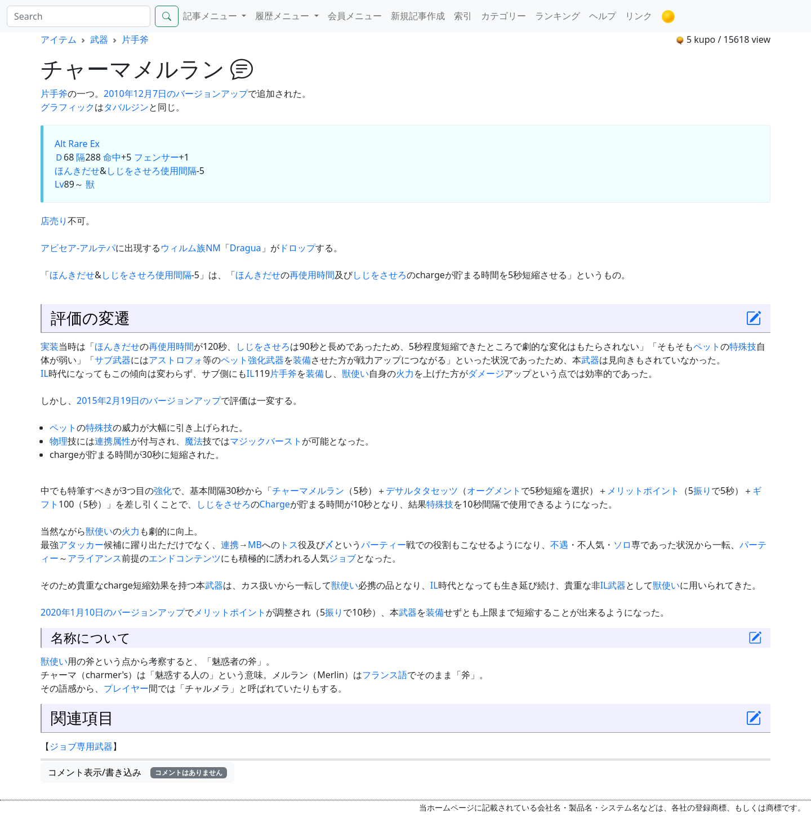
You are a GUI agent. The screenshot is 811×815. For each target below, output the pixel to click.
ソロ (622, 544)
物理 (59, 441)
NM (213, 248)
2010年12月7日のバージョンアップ (176, 93)
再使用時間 (312, 275)
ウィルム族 (183, 248)
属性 (122, 441)
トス (289, 544)
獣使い (355, 373)
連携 (104, 441)
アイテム (59, 39)
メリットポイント (643, 490)
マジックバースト (266, 441)
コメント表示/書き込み (137, 772)
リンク (638, 16)
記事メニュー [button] (211, 16)
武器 (99, 39)
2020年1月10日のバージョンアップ (113, 612)
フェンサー (156, 157)
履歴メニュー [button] (283, 16)
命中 (112, 157)
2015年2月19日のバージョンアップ (149, 400)
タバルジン (126, 107)
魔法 (194, 441)
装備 (302, 360)
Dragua (245, 248)
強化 (257, 360)
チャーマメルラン (308, 490)
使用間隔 (179, 170)
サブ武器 (113, 360)
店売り (54, 221)
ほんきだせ (77, 170)
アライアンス (95, 558)
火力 (405, 373)
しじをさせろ (133, 170)
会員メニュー (355, 16)
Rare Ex (84, 143)
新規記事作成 (418, 16)
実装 (50, 346)
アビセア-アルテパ (78, 248)
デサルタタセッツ (422, 490)
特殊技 (742, 346)
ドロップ (297, 248)
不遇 (559, 544)
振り (702, 490)
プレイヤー (126, 688)
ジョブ (342, 558)
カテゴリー (503, 16)
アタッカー (81, 544)
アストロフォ (176, 360)
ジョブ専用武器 (81, 746)
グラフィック (68, 107)
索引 (463, 16)
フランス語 (384, 675)
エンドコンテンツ (185, 558)
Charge (275, 504)
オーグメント (494, 490)
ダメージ (486, 373)
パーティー (383, 544)
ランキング (557, 16)
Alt (60, 143)
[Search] (78, 16)
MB (255, 544)
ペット (706, 346)
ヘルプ (602, 16)
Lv (59, 184)
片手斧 (135, 39)
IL (44, 373)
